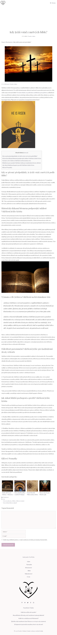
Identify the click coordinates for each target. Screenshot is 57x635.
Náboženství (28, 574)
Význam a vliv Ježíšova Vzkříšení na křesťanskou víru (16, 160)
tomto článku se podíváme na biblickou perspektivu (32, 92)
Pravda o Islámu (31, 36)
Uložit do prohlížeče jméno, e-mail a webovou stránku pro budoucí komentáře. (25, 540)
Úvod (3, 42)
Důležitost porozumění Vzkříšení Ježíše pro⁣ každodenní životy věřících (21, 163)
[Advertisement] (28, 17)
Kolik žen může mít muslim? (28, 612)
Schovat (26, 152)
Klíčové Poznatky (7, 167)
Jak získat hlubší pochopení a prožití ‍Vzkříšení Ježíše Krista (18, 165)
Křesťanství (9, 42)
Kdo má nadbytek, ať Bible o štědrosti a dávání (13, 501)
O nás (28, 577)
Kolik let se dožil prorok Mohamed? (28, 618)
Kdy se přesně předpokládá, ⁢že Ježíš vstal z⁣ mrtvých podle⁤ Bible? (19, 156)
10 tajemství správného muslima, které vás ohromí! (28, 624)
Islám (28, 561)
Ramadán (29, 564)
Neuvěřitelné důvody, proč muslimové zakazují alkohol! (28, 615)
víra (4, 499)
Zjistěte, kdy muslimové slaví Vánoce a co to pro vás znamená (28, 621)
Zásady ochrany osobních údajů (35, 631)
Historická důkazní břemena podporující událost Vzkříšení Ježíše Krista (21, 158)
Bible (29, 570)
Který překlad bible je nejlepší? (10, 502)
